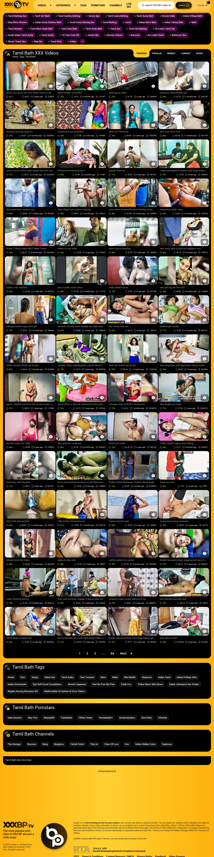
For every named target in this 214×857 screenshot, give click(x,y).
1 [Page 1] (79, 653)
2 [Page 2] (87, 653)
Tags (22, 56)
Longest (186, 53)
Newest (171, 53)
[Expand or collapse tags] (82, 41)
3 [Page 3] (95, 653)
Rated (199, 53)
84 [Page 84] (112, 653)
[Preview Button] (51, 86)
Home (15, 56)
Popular (157, 53)
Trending (141, 53)
